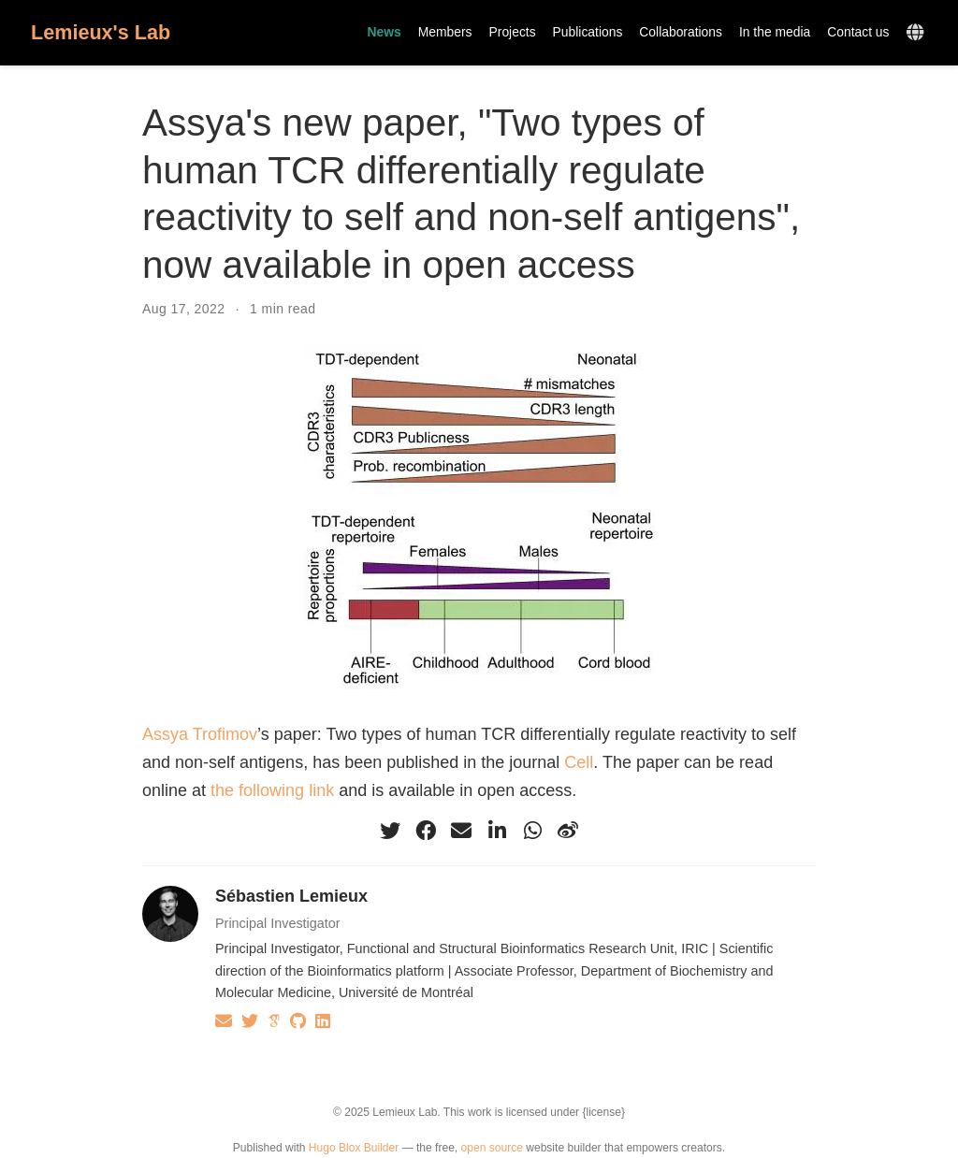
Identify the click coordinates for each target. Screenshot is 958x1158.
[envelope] (461, 831)
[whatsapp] (532, 831)
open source (492, 1147)
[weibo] (568, 831)
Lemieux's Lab (100, 32)
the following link (272, 790)
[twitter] (390, 831)
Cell (578, 762)
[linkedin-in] (497, 831)
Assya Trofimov (199, 734)
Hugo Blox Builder (354, 1147)
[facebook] (426, 831)
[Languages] (917, 33)
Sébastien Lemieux (291, 896)
